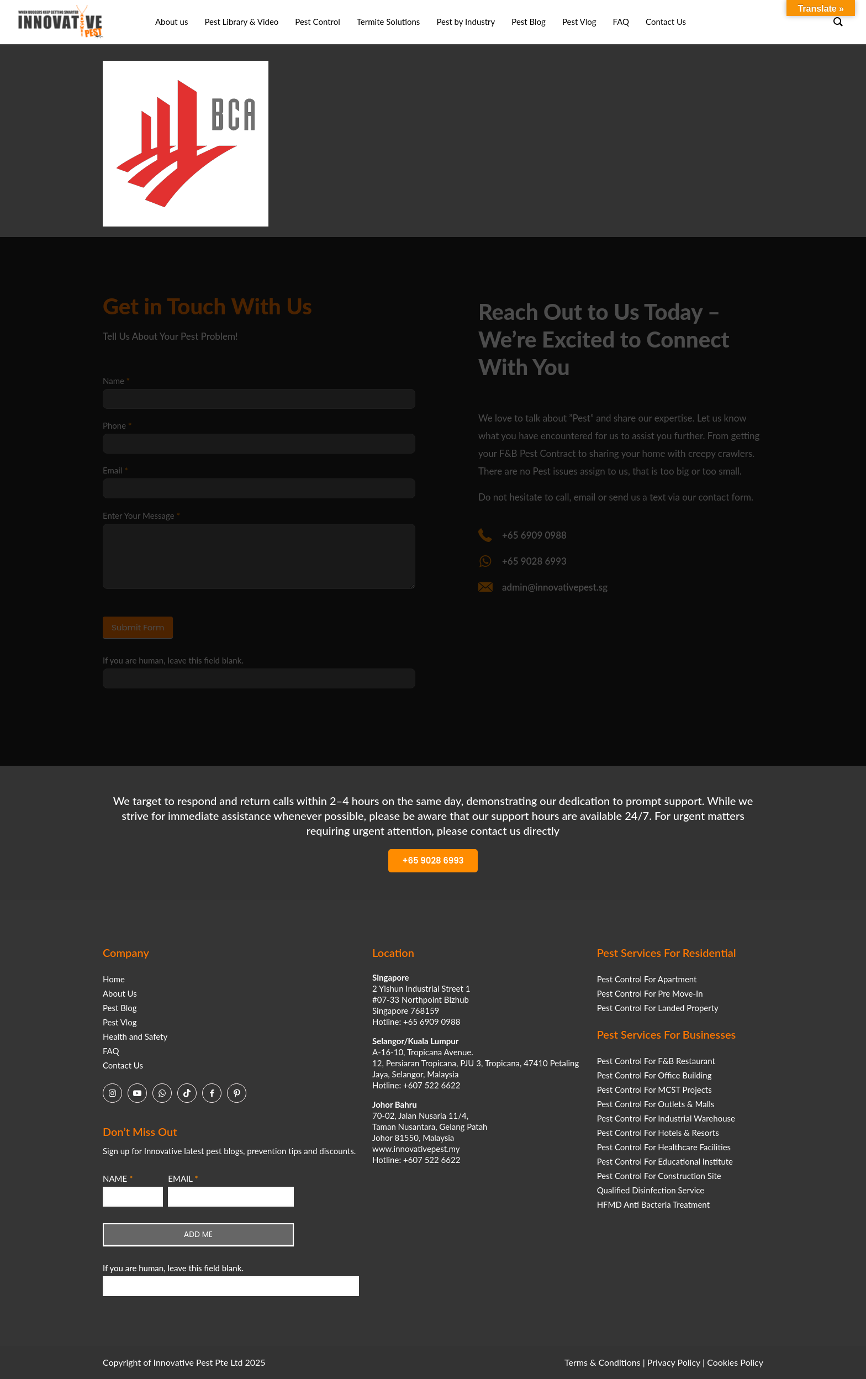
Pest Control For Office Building (654, 1075)
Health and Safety (135, 1036)
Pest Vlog (120, 1022)
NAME (118, 1178)
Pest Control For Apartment (647, 979)
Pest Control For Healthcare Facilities (664, 1147)
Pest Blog (120, 1008)
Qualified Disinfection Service (651, 1190)
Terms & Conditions (602, 1362)
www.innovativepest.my (416, 1149)
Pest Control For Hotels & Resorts (658, 1133)
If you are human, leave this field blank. (173, 1268)
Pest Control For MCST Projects (654, 1089)
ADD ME (198, 1234)
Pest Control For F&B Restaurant (656, 1061)
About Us (120, 993)
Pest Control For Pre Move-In (650, 993)
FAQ (111, 1051)
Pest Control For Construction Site (659, 1176)
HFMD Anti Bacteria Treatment (653, 1204)
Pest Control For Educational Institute (665, 1161)
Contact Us (123, 1065)
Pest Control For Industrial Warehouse (666, 1118)
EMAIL (183, 1178)
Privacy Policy (673, 1362)
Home (114, 979)
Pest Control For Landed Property (658, 1008)
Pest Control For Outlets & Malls (656, 1104)
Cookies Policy (735, 1362)
